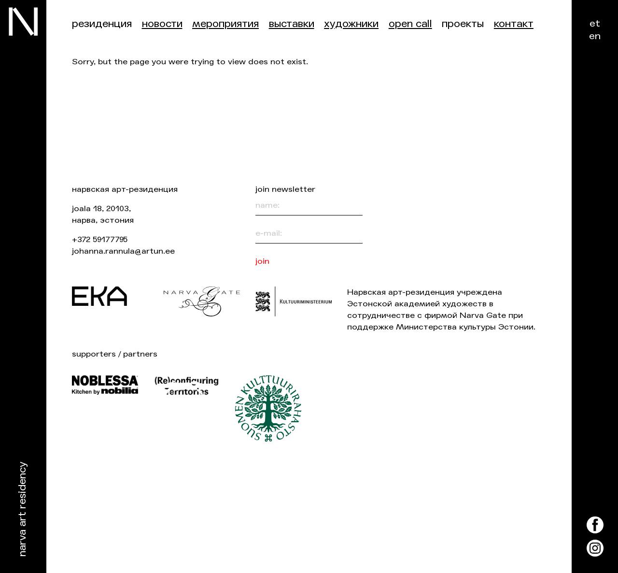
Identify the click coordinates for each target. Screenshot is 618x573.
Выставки (291, 24)
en (595, 36)
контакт (514, 24)
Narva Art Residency (22, 509)
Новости (162, 24)
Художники (351, 24)
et (595, 23)
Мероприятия (225, 24)
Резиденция (102, 24)
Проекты (463, 24)
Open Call (410, 24)
